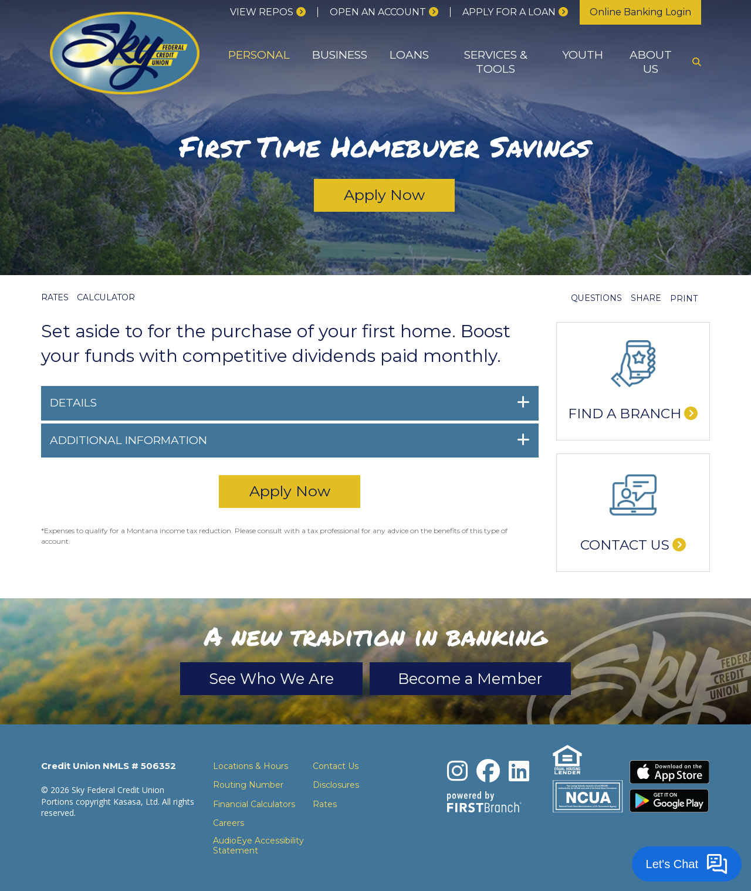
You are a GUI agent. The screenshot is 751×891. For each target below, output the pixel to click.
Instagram (458, 771)
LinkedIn (519, 771)
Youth (582, 55)
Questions (596, 298)
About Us (651, 62)
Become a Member (474, 678)
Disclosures (336, 785)
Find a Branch (624, 413)
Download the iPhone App (670, 772)
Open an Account (378, 12)
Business (339, 55)
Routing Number (248, 785)
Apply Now (385, 195)
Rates (55, 297)
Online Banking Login (640, 12)
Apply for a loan (509, 12)
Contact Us (624, 545)
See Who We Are (268, 678)
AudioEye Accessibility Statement (258, 846)
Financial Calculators (254, 804)
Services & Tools (495, 62)
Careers (228, 823)
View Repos (261, 12)
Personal (259, 55)
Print (684, 298)
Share (646, 298)
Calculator (107, 297)
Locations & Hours (250, 766)
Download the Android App (670, 801)
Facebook (488, 771)
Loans (409, 55)
